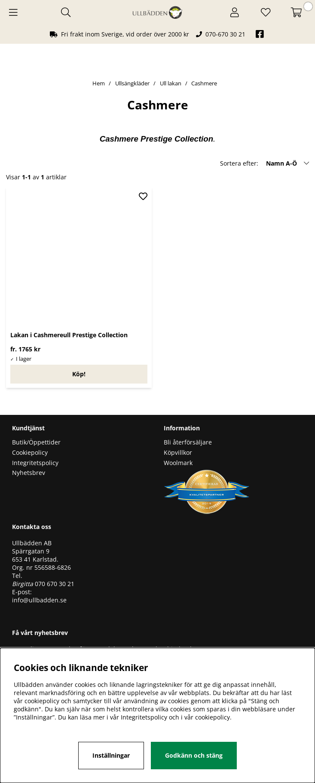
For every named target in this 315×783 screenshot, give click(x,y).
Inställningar (111, 755)
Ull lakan (170, 83)
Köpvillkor (178, 452)
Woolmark (178, 463)
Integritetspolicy (35, 463)
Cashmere (204, 83)
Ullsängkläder (132, 83)
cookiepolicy (212, 717)
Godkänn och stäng (194, 755)
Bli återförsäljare (188, 442)
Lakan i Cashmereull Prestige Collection (69, 335)
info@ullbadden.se (39, 600)
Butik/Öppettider (36, 442)
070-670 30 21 (225, 34)
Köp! (79, 374)
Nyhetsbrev (28, 473)
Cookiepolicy (30, 452)
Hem (98, 83)
